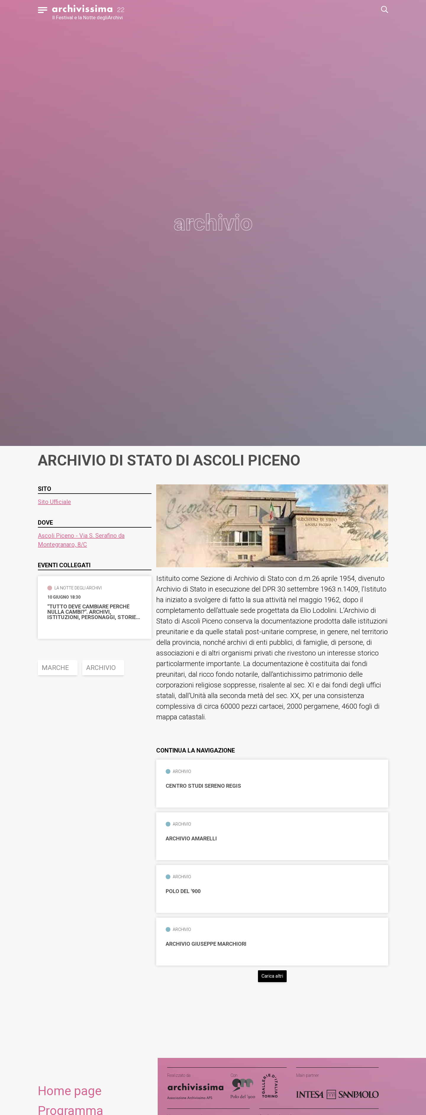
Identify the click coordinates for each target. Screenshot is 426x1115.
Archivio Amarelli (191, 838)
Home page (69, 1091)
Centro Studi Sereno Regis (203, 786)
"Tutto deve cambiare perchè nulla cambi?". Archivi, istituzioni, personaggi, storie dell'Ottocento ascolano (91, 612)
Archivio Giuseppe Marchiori (206, 944)
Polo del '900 (183, 891)
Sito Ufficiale (54, 501)
